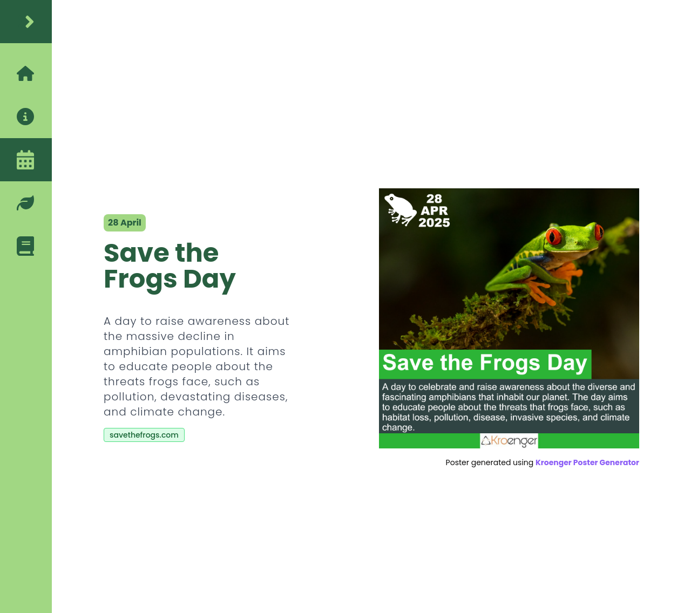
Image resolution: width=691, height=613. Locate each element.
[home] (26, 21)
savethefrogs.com (144, 435)
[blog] (26, 246)
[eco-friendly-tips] (26, 202)
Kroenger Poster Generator (587, 462)
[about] (26, 116)
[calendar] (26, 159)
